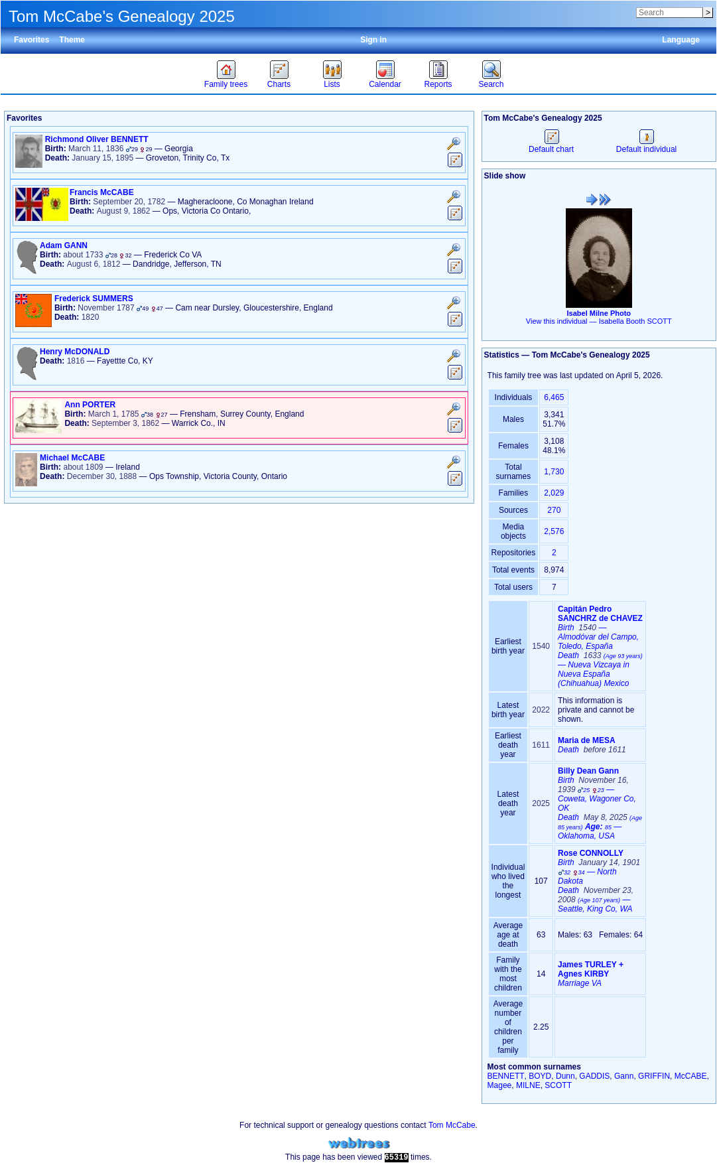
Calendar (385, 84)
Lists (332, 84)
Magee (500, 1085)
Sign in (373, 39)
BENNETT (506, 1076)
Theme (72, 39)
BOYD (540, 1076)
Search (490, 84)
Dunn (565, 1076)
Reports (438, 84)
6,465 (554, 397)
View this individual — (599, 321)
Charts (279, 84)
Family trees (225, 84)
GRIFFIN (654, 1076)
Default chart (551, 144)
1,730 (554, 471)
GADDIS (594, 1076)
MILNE (528, 1085)
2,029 (554, 493)
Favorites (31, 39)
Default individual (646, 144)
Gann (623, 1076)
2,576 (554, 531)
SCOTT (558, 1085)
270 (553, 510)
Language (681, 39)
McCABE (691, 1076)
